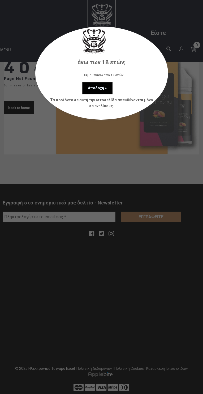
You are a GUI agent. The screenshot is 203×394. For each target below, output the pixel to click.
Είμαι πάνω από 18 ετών (101, 75)
